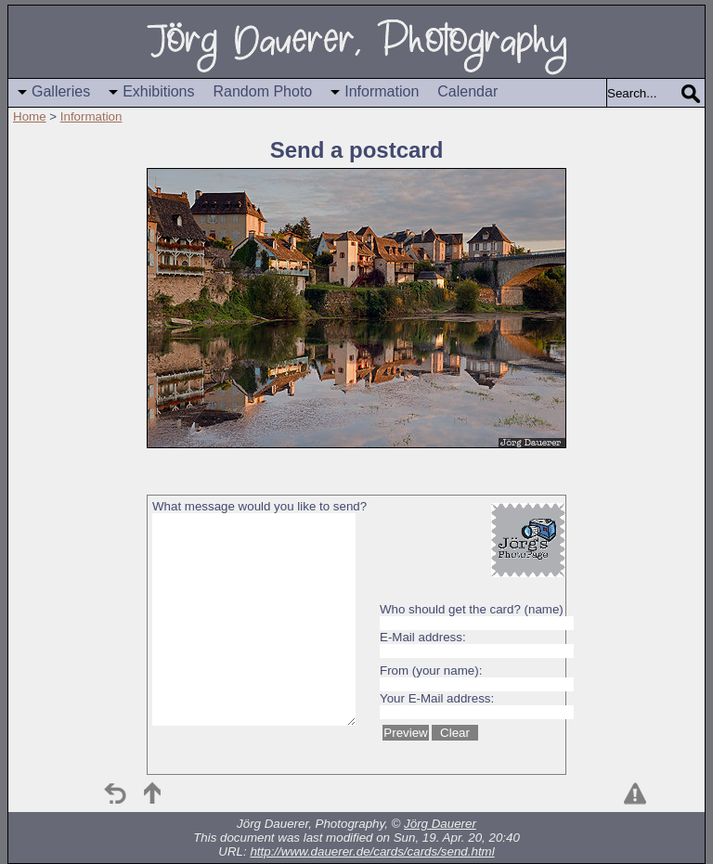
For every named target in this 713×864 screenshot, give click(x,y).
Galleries (61, 91)
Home (29, 116)
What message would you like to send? (259, 506)
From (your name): (431, 670)
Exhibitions (158, 91)
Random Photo (263, 91)
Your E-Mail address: (437, 698)
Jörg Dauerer (440, 824)
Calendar (467, 91)
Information (381, 91)
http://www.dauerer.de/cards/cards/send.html (372, 851)
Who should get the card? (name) (472, 609)
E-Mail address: (423, 637)
